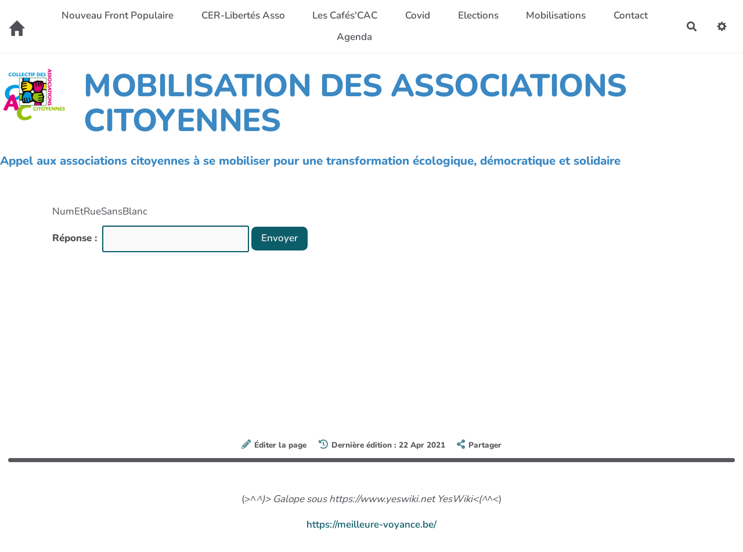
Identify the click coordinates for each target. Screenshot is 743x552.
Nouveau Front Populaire (118, 15)
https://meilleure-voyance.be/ (371, 524)
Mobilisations (556, 15)
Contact (631, 15)
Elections (478, 15)
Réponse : (76, 238)
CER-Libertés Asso (243, 15)
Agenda (354, 36)
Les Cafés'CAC (344, 15)
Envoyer (279, 238)
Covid (417, 15)
